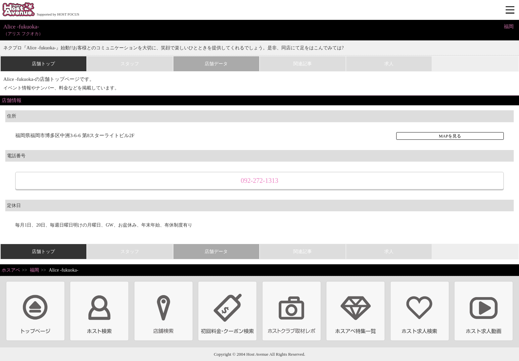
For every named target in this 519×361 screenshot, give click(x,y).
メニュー (510, 10)
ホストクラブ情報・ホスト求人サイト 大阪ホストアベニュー (18, 10)
